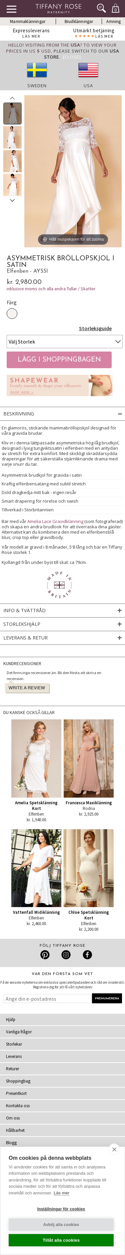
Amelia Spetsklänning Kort (36, 805)
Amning (113, 21)
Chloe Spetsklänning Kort (88, 915)
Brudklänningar (79, 21)
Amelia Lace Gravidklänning (55, 521)
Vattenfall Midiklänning (36, 912)
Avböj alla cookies (61, 1224)
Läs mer (61, 1192)
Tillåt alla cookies (61, 1240)
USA (88, 86)
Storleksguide (95, 328)
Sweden (37, 86)
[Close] (72, 57)
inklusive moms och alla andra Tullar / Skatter (51, 289)
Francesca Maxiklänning (89, 803)
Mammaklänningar (27, 21)
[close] (114, 1149)
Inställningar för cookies (61, 1209)
